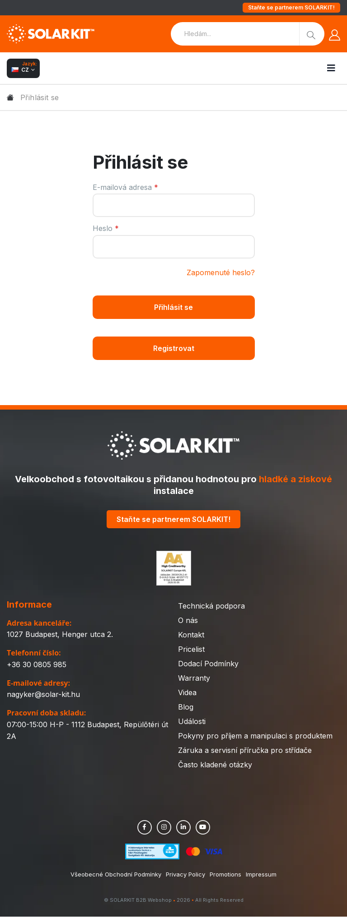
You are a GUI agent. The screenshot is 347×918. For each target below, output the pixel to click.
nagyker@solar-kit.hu (43, 695)
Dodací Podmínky (208, 664)
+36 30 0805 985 (36, 665)
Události (192, 722)
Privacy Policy (185, 875)
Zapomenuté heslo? (221, 272)
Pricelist (191, 650)
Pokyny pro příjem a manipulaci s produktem (255, 737)
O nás (188, 621)
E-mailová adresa (125, 187)
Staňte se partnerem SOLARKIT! (291, 7)
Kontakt (191, 636)
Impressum (261, 875)
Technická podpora (211, 607)
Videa (187, 693)
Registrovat (173, 348)
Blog (185, 708)
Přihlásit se (173, 307)
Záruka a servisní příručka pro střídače (245, 751)
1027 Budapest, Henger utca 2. (60, 635)
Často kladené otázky (215, 765)
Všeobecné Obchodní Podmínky (115, 875)
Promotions (225, 875)
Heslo (106, 228)
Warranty (194, 679)
